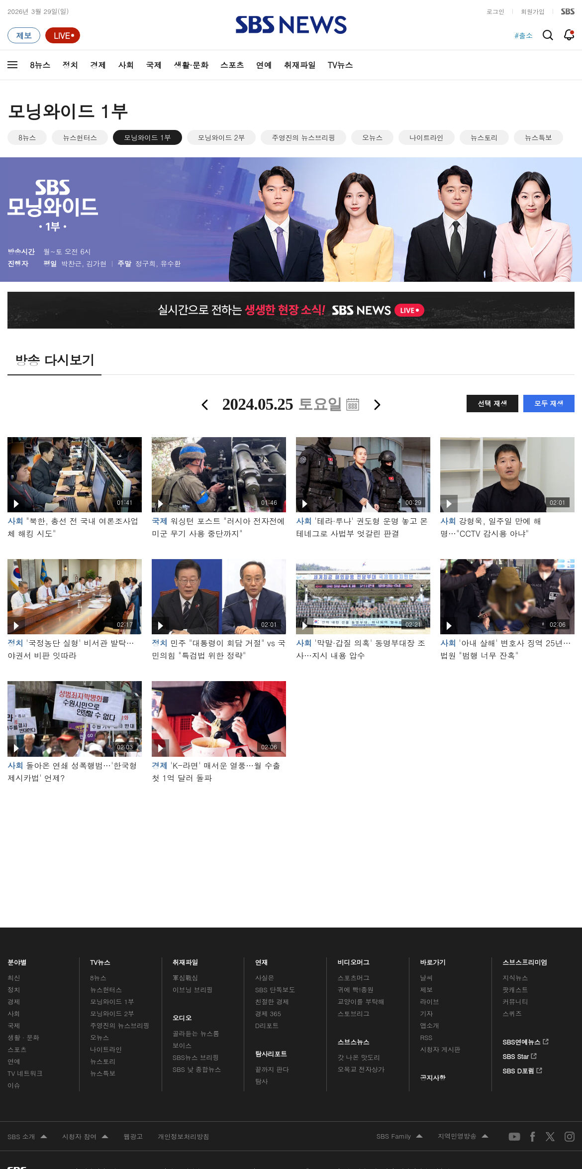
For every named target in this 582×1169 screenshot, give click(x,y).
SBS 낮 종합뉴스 (197, 1069)
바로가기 (433, 959)
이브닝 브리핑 (193, 989)
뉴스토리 (484, 137)
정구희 (145, 263)
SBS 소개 (27, 1137)
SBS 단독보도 (275, 989)
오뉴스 (372, 137)
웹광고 (133, 1136)
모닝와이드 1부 (147, 137)
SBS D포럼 (522, 1068)
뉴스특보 (538, 137)
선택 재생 (492, 403)
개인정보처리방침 (183, 1136)
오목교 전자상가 (361, 1069)
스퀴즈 (512, 1013)
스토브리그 (354, 1013)
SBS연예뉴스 (525, 1040)
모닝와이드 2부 (221, 137)
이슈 (13, 1085)
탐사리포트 (271, 1051)
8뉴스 (40, 65)
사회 (126, 65)
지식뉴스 (515, 977)
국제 (154, 65)
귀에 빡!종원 (356, 989)
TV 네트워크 (25, 1073)
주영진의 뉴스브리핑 (303, 137)
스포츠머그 (354, 977)
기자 (426, 1013)
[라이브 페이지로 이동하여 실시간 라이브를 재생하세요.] (62, 35)
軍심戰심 (185, 977)
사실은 (265, 977)
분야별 (17, 959)
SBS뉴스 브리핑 (196, 1057)
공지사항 (432, 1077)
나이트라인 (426, 137)
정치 (70, 65)
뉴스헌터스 (80, 137)
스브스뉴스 (354, 1039)
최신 (13, 977)
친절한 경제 (272, 1001)
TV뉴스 (340, 65)
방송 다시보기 (54, 360)
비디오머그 (354, 959)
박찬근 (71, 263)
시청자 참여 (85, 1137)
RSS (426, 1037)
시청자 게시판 (440, 1049)
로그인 (495, 11)
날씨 (426, 977)
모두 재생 (549, 403)
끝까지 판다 (272, 1069)
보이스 (182, 1045)
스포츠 (232, 65)
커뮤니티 (515, 1001)
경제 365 (268, 1013)
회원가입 (533, 11)
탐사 (261, 1081)
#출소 (523, 35)
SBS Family (400, 1136)
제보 (426, 989)
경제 (98, 65)
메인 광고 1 (291, 841)
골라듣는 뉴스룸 (196, 1033)
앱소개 (429, 1025)
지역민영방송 (463, 1136)
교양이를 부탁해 (361, 1001)
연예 (264, 65)
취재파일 (300, 65)
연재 (261, 959)
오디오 (182, 1015)
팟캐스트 (515, 989)
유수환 (170, 263)
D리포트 (267, 1025)
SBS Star (519, 1054)
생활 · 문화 (23, 1037)
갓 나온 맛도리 (359, 1057)
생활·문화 (191, 65)
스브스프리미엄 (525, 959)
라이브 (429, 1001)
